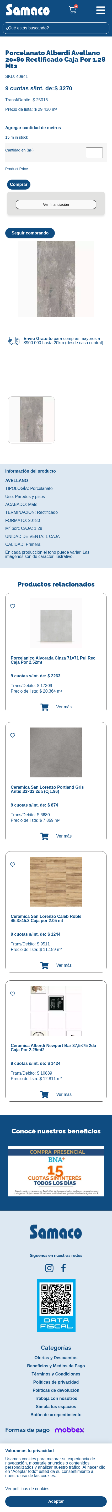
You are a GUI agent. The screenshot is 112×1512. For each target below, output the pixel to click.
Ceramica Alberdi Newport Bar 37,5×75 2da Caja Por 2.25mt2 (53, 1047)
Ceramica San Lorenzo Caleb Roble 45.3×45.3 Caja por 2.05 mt (46, 918)
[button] (3, 1167)
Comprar (19, 184)
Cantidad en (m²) (19, 150)
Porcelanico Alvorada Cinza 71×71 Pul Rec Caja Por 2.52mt (53, 660)
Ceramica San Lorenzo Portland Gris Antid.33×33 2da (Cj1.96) (47, 789)
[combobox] (56, 28)
